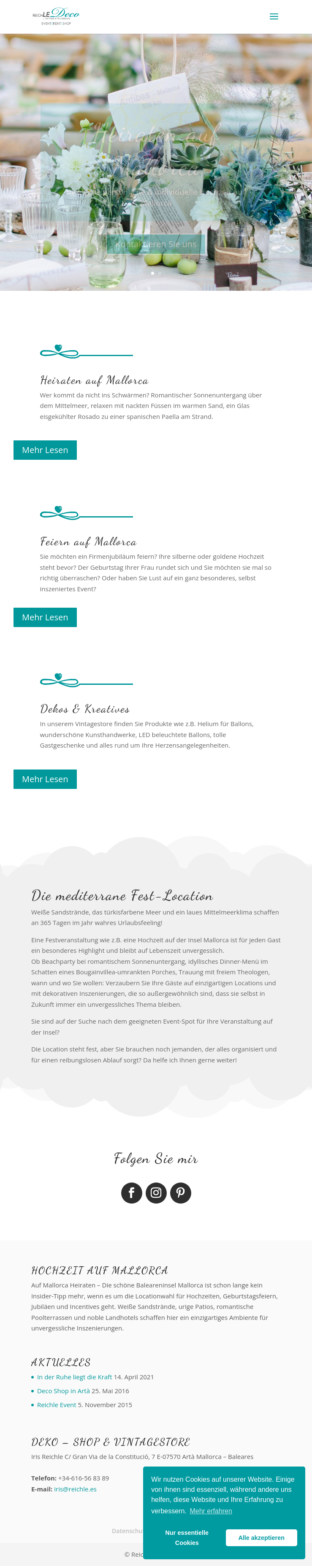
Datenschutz (130, 1531)
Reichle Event (56, 1404)
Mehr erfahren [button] (211, 1511)
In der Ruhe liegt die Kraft (74, 1377)
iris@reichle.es (75, 1489)
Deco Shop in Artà (63, 1390)
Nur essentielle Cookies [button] (187, 1537)
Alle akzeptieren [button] (261, 1537)
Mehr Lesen (45, 450)
